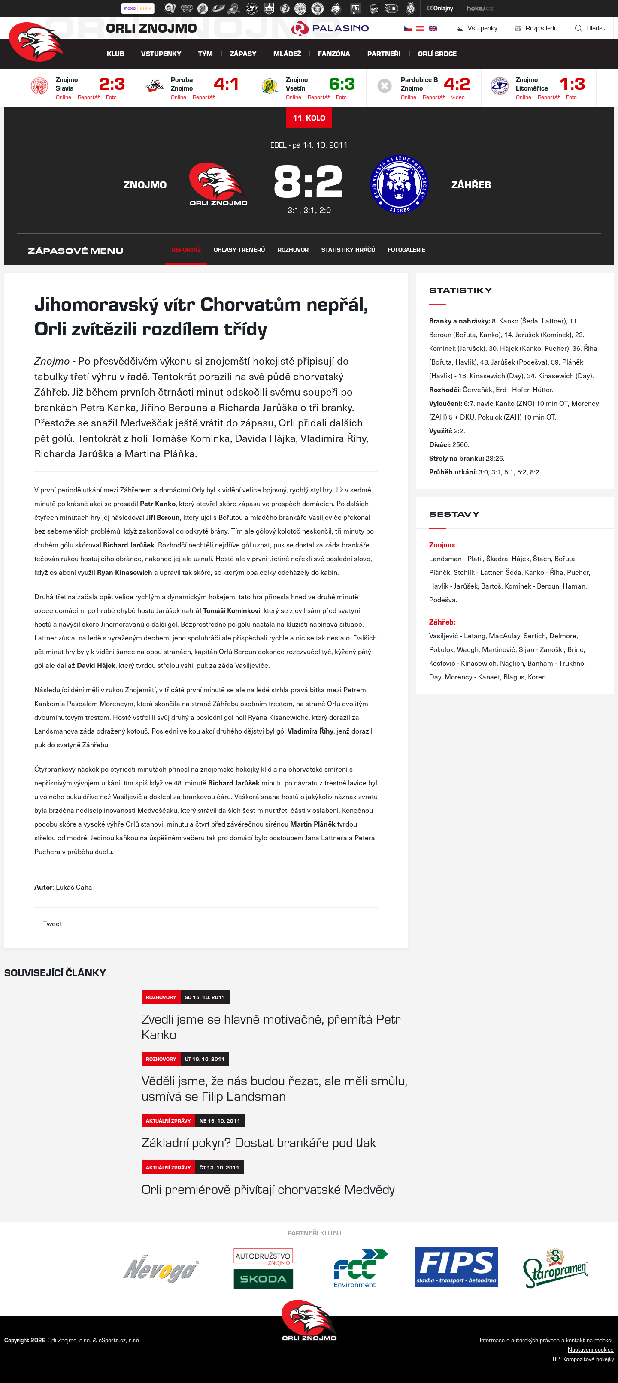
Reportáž (89, 97)
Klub (115, 53)
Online (63, 97)
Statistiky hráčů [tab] (348, 249)
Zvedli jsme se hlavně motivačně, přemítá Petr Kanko (271, 1026)
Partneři (384, 53)
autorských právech (535, 1340)
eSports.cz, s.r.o (119, 1340)
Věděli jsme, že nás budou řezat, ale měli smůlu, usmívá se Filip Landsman (274, 1087)
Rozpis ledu (536, 28)
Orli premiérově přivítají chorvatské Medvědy (268, 1188)
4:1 (227, 82)
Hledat (590, 27)
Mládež (287, 53)
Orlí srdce (437, 53)
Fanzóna (334, 53)
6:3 (342, 82)
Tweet (52, 923)
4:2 (457, 82)
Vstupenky (477, 28)
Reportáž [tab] (186, 249)
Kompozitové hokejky (588, 1359)
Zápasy (243, 53)
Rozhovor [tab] (293, 249)
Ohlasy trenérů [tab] (239, 249)
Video (458, 97)
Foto (111, 97)
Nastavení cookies (591, 1349)
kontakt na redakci (589, 1340)
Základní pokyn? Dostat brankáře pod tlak (259, 1141)
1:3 (572, 82)
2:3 (112, 82)
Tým (205, 53)
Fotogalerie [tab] (406, 249)
